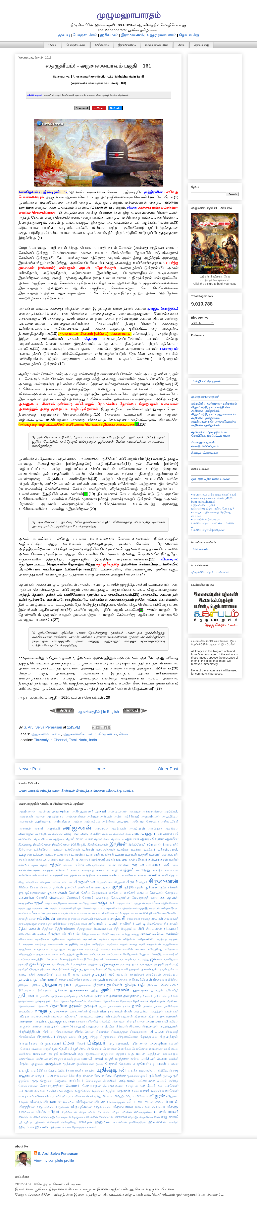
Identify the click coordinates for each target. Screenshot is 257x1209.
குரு (20, 892)
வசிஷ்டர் (147, 1086)
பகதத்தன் (156, 1011)
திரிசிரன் (173, 979)
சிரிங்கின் (39, 934)
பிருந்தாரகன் (108, 1036)
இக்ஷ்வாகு (25, 844)
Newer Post (29, 768)
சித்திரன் (47, 928)
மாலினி (173, 1058)
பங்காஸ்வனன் (40, 1016)
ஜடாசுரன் (126, 959)
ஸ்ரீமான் (40, 1122)
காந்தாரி (127, 870)
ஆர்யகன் (132, 839)
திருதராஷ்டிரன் (57, 984)
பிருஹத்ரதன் (168, 1036)
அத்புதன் (106, 816)
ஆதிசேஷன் (102, 839)
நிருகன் (94, 1011)
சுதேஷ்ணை (146, 939)
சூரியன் (82, 954)
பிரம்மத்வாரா (138, 1031)
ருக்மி (144, 1075)
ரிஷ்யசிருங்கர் (115, 1075)
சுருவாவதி (91, 949)
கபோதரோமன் (95, 865)
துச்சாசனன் (79, 990)
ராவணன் (60, 1075)
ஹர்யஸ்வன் (157, 1122)
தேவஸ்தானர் (26, 1006)
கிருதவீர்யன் (105, 882)
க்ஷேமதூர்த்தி (140, 897)
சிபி (141, 928)
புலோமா (24, 1048)
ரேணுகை (60, 1080)
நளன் (136, 1006)
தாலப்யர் (125, 979)
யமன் (161, 1064)
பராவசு (80, 1021)
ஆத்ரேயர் (117, 839)
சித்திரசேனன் (29, 928)
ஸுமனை (92, 1116)
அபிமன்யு (43, 821)
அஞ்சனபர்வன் (76, 816)
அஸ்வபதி (170, 834)
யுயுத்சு (132, 1070)
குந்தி (117, 886)
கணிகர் (173, 859)
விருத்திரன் (26, 1106)
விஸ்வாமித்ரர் (47, 1112)
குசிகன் (57, 887)
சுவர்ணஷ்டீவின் (122, 949)
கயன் (112, 865)
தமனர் (86, 974)
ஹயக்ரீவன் (120, 1122)
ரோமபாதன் (93, 1080)
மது (80, 1053)
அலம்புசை (155, 828)
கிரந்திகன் (32, 882)
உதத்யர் (149, 849)
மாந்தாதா (121, 1058)
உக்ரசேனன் (72, 849)
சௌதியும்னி (95, 959)
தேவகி (64, 1001)
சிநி (116, 928)
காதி (114, 870)
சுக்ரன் (146, 934)
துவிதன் (173, 995)
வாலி (69, 1096)
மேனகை (125, 1063)
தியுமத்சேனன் (142, 979)
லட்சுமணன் (146, 1080)
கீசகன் (34, 887)
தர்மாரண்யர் (48, 979)
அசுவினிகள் (55, 816)
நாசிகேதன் (171, 1006)
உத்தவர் (50, 854)
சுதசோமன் (58, 939)
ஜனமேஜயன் (40, 964)
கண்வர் (23, 865)
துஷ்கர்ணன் (26, 1001)
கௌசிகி (41, 897)
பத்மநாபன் (102, 1016)
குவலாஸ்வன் (57, 892)
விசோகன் (142, 1096)
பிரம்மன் (157, 1031)
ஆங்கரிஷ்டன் (43, 839)
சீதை (85, 934)
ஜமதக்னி (80, 964)
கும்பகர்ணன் (169, 887)
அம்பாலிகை (92, 821)
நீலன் (128, 1011)
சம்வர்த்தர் (122, 913)
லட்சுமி (161, 1080)
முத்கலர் (69, 1063)
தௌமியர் (58, 1006)
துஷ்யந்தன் (43, 1001)
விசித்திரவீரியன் (124, 1096)
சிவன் (123, 734)
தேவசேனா (95, 1001)
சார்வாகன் (95, 923)
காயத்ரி (157, 870)
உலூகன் (131, 854)
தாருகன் (99, 979)
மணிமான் (24, 1053)
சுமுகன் (112, 944)
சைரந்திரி (37, 959)
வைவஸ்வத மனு (44, 1116)
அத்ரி (118, 816)
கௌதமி (88, 897)
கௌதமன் (56, 897)
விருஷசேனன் (81, 1106)
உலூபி (143, 854)
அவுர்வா (57, 834)
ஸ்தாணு (133, 1116)
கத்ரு (43, 865)
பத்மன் (115, 1016)
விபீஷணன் (84, 1101)
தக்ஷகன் (134, 969)
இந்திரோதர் (136, 844)
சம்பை (92, 913)
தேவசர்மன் (78, 1001)
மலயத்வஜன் (170, 1053)
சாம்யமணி (171, 918)
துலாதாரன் (131, 995)
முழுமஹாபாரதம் (129, 14)
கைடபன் (142, 892)
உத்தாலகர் (63, 854)
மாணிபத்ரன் (72, 1058)
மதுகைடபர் (92, 1053)
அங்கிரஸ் (171, 811)
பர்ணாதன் (117, 1021)
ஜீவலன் (45, 969)
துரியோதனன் (115, 989)
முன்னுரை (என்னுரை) (205, 396)
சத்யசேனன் (84, 908)
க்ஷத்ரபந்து (102, 897)
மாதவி (98, 1058)
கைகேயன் (115, 892)
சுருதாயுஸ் (75, 949)
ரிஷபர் (99, 1075)
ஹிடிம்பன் (26, 1127)
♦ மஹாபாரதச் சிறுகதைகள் (208, 529)
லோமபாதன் (91, 1085)
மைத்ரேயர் (140, 1063)
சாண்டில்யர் (101, 918)
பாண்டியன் (51, 1026)
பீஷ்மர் (96, 1042)
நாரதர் (41, 1010)
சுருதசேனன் (170, 944)
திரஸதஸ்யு (160, 979)
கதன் (35, 865)
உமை (119, 854)
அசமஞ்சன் (25, 816)
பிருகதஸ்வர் (46, 1036)
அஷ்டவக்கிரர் (91, 834)
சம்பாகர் (82, 913)
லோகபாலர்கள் (28, 1085)
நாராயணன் (58, 1011)
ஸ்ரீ (20, 1122)
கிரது (21, 882)
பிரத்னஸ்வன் (64, 1031)
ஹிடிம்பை (42, 1127)
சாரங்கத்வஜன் (27, 923)
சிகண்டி (139, 923)
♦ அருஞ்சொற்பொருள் (205, 519)
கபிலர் (79, 865)
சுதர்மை (104, 939)
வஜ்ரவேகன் (83, 1090)
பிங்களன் (122, 1026)
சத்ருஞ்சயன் (130, 908)
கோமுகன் (171, 892)
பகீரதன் (24, 1016)
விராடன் (171, 1102)
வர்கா (135, 1090)
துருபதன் (140, 990)
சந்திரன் (154, 908)
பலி (165, 1021)
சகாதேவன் (169, 897)
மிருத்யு (24, 1063)
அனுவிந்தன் (170, 816)
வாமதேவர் (170, 1090)
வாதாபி (156, 1090)
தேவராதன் (158, 1001)
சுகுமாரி (115, 934)
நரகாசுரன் (114, 1006)
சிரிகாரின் (24, 934)
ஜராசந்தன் (110, 964)
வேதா (115, 1111)
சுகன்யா (95, 934)
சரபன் (135, 913)
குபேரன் (151, 887)
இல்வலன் (25, 849)
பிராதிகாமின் (26, 1036)
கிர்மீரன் (23, 887)
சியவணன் (154, 928)
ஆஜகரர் (58, 839)
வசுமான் (39, 1090)
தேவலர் (172, 1001)
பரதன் (39, 1021)
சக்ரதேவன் (60, 903)
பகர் (175, 1011)
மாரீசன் (134, 1058)
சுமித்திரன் (98, 944)
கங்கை (121, 859)
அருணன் (24, 828)
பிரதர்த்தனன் (169, 1026)
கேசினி (74, 892)
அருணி (39, 828)
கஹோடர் (62, 870)
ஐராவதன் (57, 859)
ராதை (38, 1075)
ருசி (175, 1075)
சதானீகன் (153, 903)
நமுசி (102, 1006)
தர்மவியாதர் (28, 979)
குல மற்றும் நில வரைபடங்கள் (210, 478)
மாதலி (86, 1059)
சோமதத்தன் (67, 959)
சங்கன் (73, 903)
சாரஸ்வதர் (44, 923)
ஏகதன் (22, 859)
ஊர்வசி (154, 854)
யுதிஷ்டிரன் (111, 1069)
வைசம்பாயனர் (166, 1112)
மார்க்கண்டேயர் (154, 1059)
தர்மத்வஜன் (170, 974)
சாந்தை (145, 918)
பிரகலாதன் (150, 1026)
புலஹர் (173, 1043)
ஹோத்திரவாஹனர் (84, 1127)
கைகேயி (129, 892)
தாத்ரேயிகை (74, 979)
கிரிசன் (56, 882)
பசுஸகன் (56, 1016)
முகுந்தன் (37, 1063)
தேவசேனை (111, 1001)
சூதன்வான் (43, 954)
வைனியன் (25, 1116)
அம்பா (77, 821)
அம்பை (123, 821)
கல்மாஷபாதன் (29, 870)
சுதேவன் (129, 939)
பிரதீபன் (48, 1031)
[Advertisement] (215, 116)
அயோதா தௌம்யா (145, 821)
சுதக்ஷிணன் (42, 939)
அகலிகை (44, 811)
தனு (58, 974)
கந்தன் (55, 865)
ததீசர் (32, 974)
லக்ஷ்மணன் (126, 1080)
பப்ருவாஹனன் (166, 1016)
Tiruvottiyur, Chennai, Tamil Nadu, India (65, 740)
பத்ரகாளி (127, 1016)
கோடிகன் (156, 892)
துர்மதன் (69, 995)
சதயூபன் (139, 903)
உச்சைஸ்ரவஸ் (105, 849)
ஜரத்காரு (94, 964)
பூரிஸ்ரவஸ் (81, 1048)
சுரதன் (124, 944)
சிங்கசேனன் (154, 923)
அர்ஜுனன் (77, 827)
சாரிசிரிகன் (59, 923)
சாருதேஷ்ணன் (77, 923)
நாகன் (158, 1006)
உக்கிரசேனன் (42, 849)
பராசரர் (69, 1021)
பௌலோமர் (140, 1048)
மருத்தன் (153, 1053)
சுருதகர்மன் (154, 944)
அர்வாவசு (101, 828)
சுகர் (105, 934)
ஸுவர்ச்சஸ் (106, 1116)
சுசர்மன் (172, 934)
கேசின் (85, 892)
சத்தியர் (55, 908)
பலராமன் (153, 1021)
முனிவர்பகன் (85, 1063)
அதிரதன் (93, 816)
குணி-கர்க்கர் (86, 887)
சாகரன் (75, 918)
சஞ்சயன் (106, 902)
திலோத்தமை (169, 985)
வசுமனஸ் (25, 1090)
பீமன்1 (80, 1043)
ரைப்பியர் (76, 1080)
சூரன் (55, 954)
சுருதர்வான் (41, 949)
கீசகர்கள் (45, 887)
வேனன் (127, 1111)
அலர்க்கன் (171, 828)
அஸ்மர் (107, 834)
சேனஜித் (156, 954)
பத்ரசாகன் (140, 1016)
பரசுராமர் (26, 1021)
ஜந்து (146, 959)
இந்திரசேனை (60, 844)
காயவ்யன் (171, 870)
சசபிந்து (84, 903)
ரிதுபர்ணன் (84, 1075)
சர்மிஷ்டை (170, 913)
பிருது (94, 1036)
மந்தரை (121, 1053)
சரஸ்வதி (145, 913)
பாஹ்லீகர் (107, 1026)
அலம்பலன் (118, 828)
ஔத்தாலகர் (82, 859)
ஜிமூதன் (34, 969)
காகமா (75, 870)
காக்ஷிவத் (88, 870)
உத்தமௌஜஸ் (167, 849)
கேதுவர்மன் (99, 892)
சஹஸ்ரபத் (63, 918)
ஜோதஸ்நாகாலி (118, 969)
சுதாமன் (116, 939)
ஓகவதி (68, 859)
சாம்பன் (157, 918)
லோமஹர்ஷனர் (113, 1085)
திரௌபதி (135, 984)
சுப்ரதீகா (85, 944)
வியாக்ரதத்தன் (115, 1101)
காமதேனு (143, 870)
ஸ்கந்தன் (120, 1116)
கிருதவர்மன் (84, 882)
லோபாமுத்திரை (51, 1085)
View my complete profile (54, 1161)
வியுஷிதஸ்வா (154, 1101)
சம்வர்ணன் (106, 913)
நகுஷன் (90, 1006)
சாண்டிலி (87, 918)
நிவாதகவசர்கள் (111, 1011)
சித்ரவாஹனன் (103, 928)
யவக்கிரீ (37, 1070)
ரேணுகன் (46, 1080)
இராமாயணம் (132, 35)
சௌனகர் (112, 959)
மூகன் (99, 1063)
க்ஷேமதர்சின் (120, 897)
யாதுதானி (74, 1070)
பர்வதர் (130, 1021)
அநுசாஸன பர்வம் (46, 734)
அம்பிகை (108, 821)
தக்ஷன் (146, 969)
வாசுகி (144, 1090)
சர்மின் (157, 913)
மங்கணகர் (155, 1048)
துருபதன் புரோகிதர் (164, 990)
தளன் (62, 979)
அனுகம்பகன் (150, 816)
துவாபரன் (160, 995)
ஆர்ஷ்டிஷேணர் (152, 839)
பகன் (168, 1011)
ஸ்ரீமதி (28, 1122)
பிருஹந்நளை (28, 1043)
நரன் (126, 1006)
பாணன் (37, 1026)
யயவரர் (173, 1063)
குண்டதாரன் (102, 887)
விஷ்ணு (172, 1106)
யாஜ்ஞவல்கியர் (55, 1070)
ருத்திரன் (23, 1080)
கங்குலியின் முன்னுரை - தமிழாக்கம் (214, 403)
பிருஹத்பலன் (148, 1036)
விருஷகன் (62, 1106)
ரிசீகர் (71, 1075)
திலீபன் (152, 985)
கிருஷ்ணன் (107, 734)
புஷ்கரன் (36, 1048)
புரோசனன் (140, 1043)
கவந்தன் (48, 870)
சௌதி (81, 959)
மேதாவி (111, 1063)
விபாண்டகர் (52, 1101)
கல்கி (175, 865)
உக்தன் (57, 849)
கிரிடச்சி (67, 882)
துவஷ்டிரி (146, 995)
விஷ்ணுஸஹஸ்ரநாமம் (205, 446)
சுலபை (105, 949)
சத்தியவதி (68, 908)
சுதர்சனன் (90, 939)
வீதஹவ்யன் (69, 1111)
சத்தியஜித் (24, 908)
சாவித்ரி (125, 923)
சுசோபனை (25, 939)
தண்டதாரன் (159, 969)
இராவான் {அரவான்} (162, 844)
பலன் (141, 1021)
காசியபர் (102, 870)
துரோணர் (28, 995)
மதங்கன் (39, 1053)
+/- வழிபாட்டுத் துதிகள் (206, 381)
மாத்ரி (109, 1058)
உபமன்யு (78, 854)
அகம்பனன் (27, 811)
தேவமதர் (126, 1001)
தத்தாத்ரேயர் (45, 974)
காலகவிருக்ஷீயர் (108, 875)
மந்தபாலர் (107, 1053)
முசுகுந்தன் (53, 1063)
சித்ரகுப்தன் (84, 928)
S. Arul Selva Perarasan (58, 1154)
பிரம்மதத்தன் (119, 1031)
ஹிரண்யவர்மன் (61, 1127)
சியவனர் (171, 928)
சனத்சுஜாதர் (169, 908)
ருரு (35, 1080)
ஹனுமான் (102, 1122)
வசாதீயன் (131, 1085)
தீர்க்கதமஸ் (44, 990)
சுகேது (126, 934)
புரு (111, 1043)
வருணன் (123, 1090)
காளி (164, 875)
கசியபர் (141, 859)
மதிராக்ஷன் (68, 1053)
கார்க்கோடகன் (27, 875)
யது (152, 1063)
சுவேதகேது (155, 949)
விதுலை (172, 1096)
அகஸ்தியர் (61, 811)
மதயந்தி (53, 1053)
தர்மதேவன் (153, 974)
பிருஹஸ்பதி (50, 1043)
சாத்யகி (117, 918)
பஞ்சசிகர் (70, 1016)
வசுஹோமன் (55, 1090)
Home (99, 768)
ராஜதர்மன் (26, 1075)
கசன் (131, 859)
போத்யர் (96, 1048)
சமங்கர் (23, 913)
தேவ (56, 1001)
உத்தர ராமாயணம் (161, 35)
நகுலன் (75, 1006)
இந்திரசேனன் (42, 844)
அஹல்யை (25, 839)
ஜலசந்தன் (146, 964)
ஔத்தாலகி (98, 859)
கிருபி (143, 882)
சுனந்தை (40, 944)
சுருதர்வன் (25, 949)
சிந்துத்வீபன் (128, 928)
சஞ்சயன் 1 (125, 903)
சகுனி (39, 903)
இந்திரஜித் (78, 844)
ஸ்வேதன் (86, 1122)
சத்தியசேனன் (169, 903)
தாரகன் (87, 979)
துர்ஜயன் (57, 995)
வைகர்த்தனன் (143, 1111)
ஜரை (135, 964)
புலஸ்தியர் (158, 1043)
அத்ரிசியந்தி (131, 816)
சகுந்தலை (25, 903)
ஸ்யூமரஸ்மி (169, 1116)
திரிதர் (36, 985)
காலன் (142, 875)
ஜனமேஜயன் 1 (62, 964)
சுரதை (133, 944)
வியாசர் (134, 1101)
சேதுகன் (144, 954)
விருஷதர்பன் (102, 1106)
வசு (160, 1085)
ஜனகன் (156, 959)
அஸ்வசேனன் (122, 834)
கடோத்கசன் (158, 859)
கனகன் (67, 865)
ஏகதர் (31, 859)
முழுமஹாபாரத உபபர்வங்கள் (210, 571)
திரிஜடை (24, 985)
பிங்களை (135, 1026)
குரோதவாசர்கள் (35, 892)
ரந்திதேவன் (164, 1070)
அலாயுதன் (26, 834)
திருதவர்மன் (83, 985)
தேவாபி (43, 1006)
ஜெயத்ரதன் (79, 969)
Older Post (168, 768)
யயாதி (23, 1070)
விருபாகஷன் (45, 1106)
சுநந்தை (162, 939)
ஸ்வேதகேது (68, 1122)
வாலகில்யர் (57, 1096)
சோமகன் (51, 959)
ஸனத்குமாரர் (76, 1116)
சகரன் (154, 897)
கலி (166, 865)
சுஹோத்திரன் (26, 954)
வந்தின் (110, 1090)
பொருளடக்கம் (85, 35)
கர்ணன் (153, 864)
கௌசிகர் (26, 897)
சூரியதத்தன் (67, 954)
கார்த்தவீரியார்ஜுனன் (65, 875)
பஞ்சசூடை (86, 1016)
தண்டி (22, 974)
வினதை (36, 1101)
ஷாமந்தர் (62, 1116)
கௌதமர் (73, 897)
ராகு (175, 1070)
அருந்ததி (53, 828)
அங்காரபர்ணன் (152, 811)
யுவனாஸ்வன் (147, 1070)
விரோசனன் (142, 1106)
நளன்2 (148, 1006)
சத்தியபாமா (40, 908)
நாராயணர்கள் (79, 1011)
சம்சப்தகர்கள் (47, 913)
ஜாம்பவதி (171, 964)
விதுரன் (157, 1095)
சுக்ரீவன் (158, 934)
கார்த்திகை (88, 875)
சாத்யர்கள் (133, 918)
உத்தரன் (25, 854)
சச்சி (94, 903)
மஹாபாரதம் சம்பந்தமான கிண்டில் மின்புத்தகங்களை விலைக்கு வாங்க (76, 790)
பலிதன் (173, 1021)
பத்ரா (151, 1016)
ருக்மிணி (155, 1075)
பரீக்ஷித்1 (105, 1021)
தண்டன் (173, 969)
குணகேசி (70, 887)
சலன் (32, 918)
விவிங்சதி (158, 1106)
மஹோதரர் (56, 1058)
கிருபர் (131, 882)
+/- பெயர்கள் (199, 549)
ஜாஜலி (159, 964)
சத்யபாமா (99, 908)
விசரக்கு (95, 1096)
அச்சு (181, 44)
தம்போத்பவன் (117, 974)
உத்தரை (38, 854)
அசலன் (40, 816)
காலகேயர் (129, 875)
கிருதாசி (119, 882)
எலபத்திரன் (169, 854)
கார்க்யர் (43, 875)
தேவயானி (141, 1001)
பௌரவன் (110, 1048)
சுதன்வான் (74, 939)
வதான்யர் (98, 1090)
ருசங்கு (167, 1075)
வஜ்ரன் (68, 1090)
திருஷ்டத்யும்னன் (108, 985)
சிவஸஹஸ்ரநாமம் (202, 442)
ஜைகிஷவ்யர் (98, 969)
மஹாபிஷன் (26, 1058)
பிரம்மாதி (172, 1031)
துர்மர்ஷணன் (84, 995)
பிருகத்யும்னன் (66, 1036)
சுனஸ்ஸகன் (55, 944)
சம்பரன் (63, 913)
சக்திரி (48, 903)
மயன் (140, 1053)
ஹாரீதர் (173, 1122)
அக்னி (100, 811)
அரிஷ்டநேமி (169, 821)
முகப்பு (64, 35)
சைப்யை (24, 959)
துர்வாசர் (115, 995)
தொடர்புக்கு (189, 35)
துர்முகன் (101, 995)
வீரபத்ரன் (104, 1111)
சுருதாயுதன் (58, 949)
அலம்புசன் (137, 828)
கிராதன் (45, 882)
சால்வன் (111, 923)
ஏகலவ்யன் (43, 859)
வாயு (22, 1096)
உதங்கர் (123, 849)
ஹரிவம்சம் (109, 35)
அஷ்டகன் (71, 834)
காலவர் (154, 875)
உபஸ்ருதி (107, 854)
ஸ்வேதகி (53, 1122)
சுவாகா (140, 949)
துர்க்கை (45, 995)
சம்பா (72, 913)
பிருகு (83, 1036)
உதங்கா (136, 849)
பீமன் (68, 1043)
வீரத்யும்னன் (87, 1111)
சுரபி (142, 944)
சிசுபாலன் (171, 923)
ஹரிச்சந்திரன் (137, 1122)
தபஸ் (75, 974)
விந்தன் (23, 1101)
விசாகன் (107, 1096)
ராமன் (48, 1076)
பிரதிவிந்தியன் (29, 1031)
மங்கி (166, 1048)
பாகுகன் (24, 1026)
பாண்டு (67, 1026)
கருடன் (138, 865)
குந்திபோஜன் (133, 887)
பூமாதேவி (59, 1048)
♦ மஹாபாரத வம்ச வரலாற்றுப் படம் (214, 494)
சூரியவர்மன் (98, 954)
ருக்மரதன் (133, 1075)
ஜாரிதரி (23, 969)
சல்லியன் (46, 918)
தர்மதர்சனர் (137, 974)
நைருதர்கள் (141, 1011)
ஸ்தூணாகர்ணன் (149, 1116)
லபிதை (173, 1080)
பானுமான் (92, 1026)
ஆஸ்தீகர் (171, 839)
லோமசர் (73, 1086)
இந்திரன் (117, 844)
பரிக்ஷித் (92, 1021)
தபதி (66, 974)
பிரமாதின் (102, 1031)
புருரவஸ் (122, 1043)
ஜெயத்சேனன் (61, 969)
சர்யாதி (23, 918)
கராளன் (123, 865)
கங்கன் (110, 859)
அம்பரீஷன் (62, 821)
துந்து (94, 990)
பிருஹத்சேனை (128, 1036)
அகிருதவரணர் (82, 811)
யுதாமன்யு (88, 1070)
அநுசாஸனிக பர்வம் (79, 734)
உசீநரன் (88, 849)
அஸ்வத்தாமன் (147, 833)
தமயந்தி (99, 974)
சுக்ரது (135, 934)
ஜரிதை (125, 964)
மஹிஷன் (42, 1058)
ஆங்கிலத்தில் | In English (98, 712)
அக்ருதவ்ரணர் (117, 811)
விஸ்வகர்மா (26, 1111)
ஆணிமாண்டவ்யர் (79, 839)
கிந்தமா (173, 875)
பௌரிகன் (124, 1048)
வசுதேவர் (171, 1085)
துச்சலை (61, 990)
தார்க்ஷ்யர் (112, 979)
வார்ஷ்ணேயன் (38, 1096)
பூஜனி (47, 1048)
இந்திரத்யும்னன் (98, 844)
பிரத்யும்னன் (84, 1031)
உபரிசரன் (93, 854)
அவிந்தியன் (43, 834)
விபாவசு (68, 1101)
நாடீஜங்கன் (25, 1011)
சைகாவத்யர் (170, 954)
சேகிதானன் (130, 954)
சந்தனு (143, 908)
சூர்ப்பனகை (114, 954)
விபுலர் (99, 1101)
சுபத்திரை (72, 944)
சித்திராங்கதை (65, 928)
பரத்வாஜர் (53, 1021)
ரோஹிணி (109, 1080)
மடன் (174, 1048)
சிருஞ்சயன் (57, 934)
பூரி (70, 1048)
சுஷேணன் (171, 949)
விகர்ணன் (81, 1096)
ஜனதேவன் (171, 959)
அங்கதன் (134, 811)
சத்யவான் (113, 908)
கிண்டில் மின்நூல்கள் (204, 452)
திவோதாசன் (26, 990)
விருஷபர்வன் (123, 1106)
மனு (131, 1053)
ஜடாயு (137, 959)
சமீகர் (33, 913)
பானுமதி (79, 1026)
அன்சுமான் (25, 821)
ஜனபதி (23, 964)
